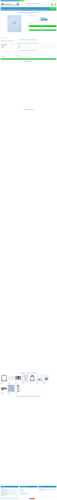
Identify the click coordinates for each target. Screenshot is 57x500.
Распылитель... (38, 382)
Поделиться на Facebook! (4, 37)
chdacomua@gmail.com (25, 494)
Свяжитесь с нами (3, 488)
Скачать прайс (21, 0)
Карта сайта (17, 0)
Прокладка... (2, 382)
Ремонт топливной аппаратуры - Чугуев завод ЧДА (7, 490)
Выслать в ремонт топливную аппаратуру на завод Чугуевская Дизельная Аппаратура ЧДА (9, 493)
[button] (9, 8)
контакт (14, 0)
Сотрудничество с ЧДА (4, 489)
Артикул (27, 13)
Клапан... (23, 382)
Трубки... (9, 382)
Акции (2, 496)
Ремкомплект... (16, 382)
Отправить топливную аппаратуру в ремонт (6, 0)
